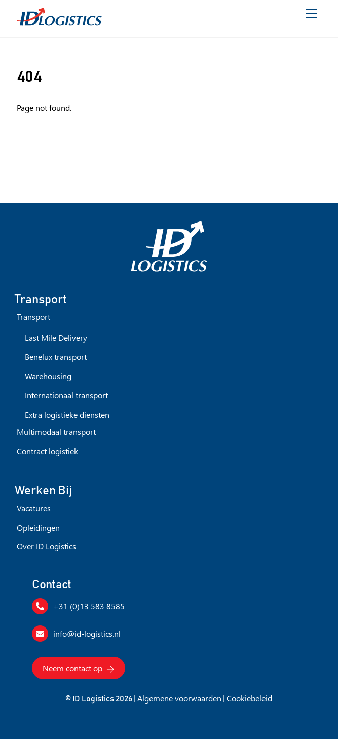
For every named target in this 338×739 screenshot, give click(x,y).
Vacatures (34, 508)
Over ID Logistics (46, 546)
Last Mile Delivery (56, 337)
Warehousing (48, 376)
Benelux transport (56, 356)
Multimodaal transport (56, 431)
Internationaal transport (66, 395)
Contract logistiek (47, 451)
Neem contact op (79, 668)
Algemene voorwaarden (179, 698)
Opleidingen (38, 527)
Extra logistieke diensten (67, 414)
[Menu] (311, 14)
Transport (33, 316)
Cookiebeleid (249, 698)
